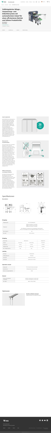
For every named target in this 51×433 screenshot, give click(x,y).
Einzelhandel (4, 26)
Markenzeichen (46, 428)
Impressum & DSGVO (45, 428)
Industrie (8, 26)
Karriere (14, 428)
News (18, 428)
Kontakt (9, 428)
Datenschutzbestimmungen (32, 428)
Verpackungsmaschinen (5, 24)
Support (4, 428)
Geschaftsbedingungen (39, 428)
